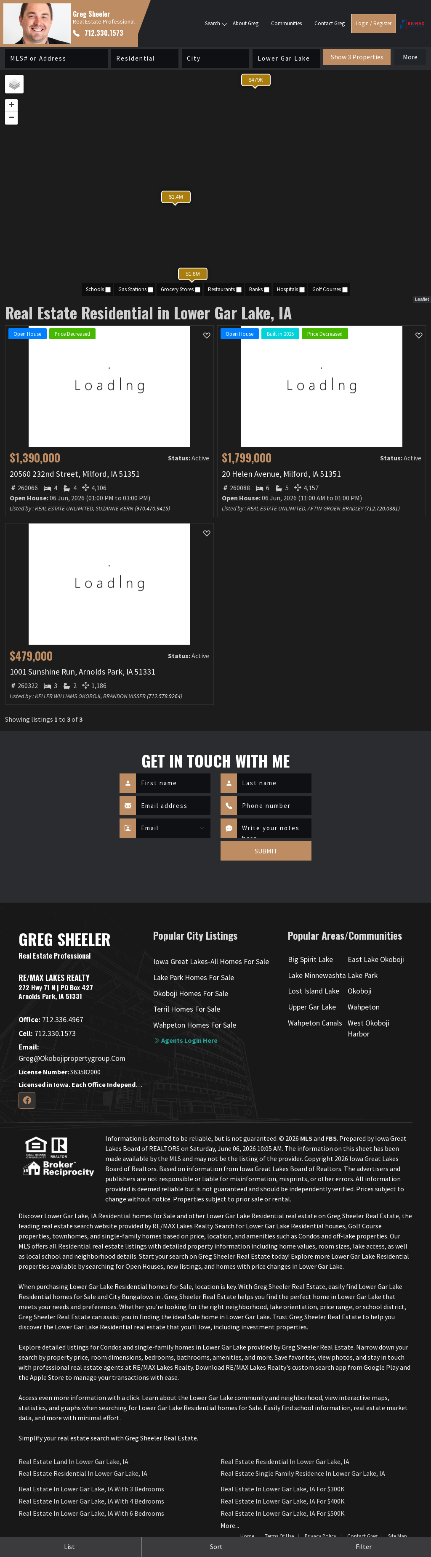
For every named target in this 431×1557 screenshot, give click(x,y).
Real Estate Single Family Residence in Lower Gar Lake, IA (303, 1473)
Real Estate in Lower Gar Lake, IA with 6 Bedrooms (91, 1513)
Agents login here (185, 1040)
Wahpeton (364, 1007)
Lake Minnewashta (317, 975)
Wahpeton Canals (315, 1023)
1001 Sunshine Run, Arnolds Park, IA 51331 (82, 672)
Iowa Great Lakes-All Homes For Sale (211, 961)
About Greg (245, 23)
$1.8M (193, 274)
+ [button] (11, 105)
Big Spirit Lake (310, 959)
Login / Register (373, 23)
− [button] (11, 118)
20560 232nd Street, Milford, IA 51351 (75, 474)
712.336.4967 (51, 1019)
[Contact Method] (173, 828)
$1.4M (176, 197)
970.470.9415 (152, 508)
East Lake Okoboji (376, 959)
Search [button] (212, 23)
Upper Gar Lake (312, 1007)
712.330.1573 (98, 33)
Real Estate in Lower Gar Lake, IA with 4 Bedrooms (91, 1501)
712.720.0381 (382, 508)
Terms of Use (279, 1536)
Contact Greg (329, 23)
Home (247, 1536)
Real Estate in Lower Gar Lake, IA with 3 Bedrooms (91, 1489)
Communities (286, 23)
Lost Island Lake (313, 991)
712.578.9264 (165, 696)
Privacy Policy (320, 1536)
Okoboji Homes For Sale (190, 993)
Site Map (397, 1536)
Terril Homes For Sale (186, 1009)
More (410, 57)
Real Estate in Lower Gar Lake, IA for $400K (283, 1501)
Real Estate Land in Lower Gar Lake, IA (73, 1461)
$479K (256, 80)
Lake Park (363, 975)
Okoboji (360, 991)
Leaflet (422, 299)
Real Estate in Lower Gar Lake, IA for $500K (283, 1513)
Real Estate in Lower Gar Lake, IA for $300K (283, 1489)
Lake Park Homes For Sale (193, 977)
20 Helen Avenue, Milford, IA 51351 (281, 474)
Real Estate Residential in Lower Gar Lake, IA (83, 1473)
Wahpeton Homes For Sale (194, 1025)
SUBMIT (266, 851)
